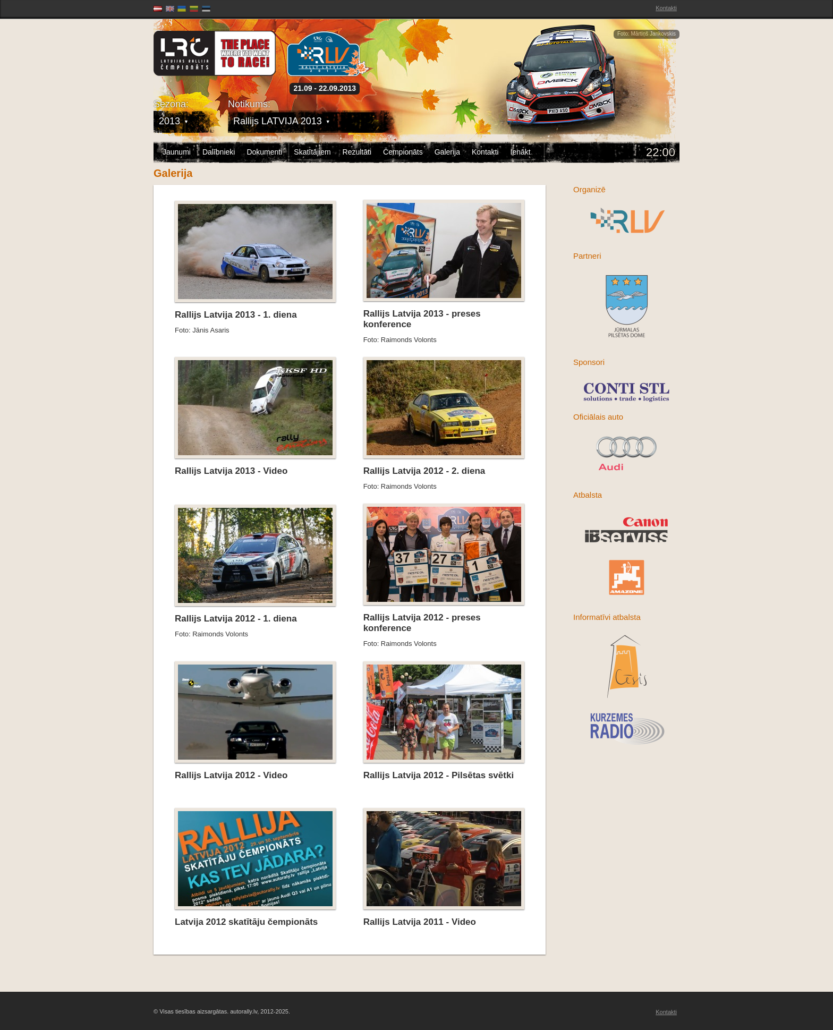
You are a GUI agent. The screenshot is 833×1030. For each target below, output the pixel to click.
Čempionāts (403, 152)
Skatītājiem (312, 152)
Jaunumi (177, 152)
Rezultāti (357, 152)
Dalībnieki (218, 152)
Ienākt (521, 152)
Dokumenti (264, 152)
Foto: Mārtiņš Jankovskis (646, 34)
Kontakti (666, 8)
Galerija (447, 152)
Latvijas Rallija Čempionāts (215, 53)
